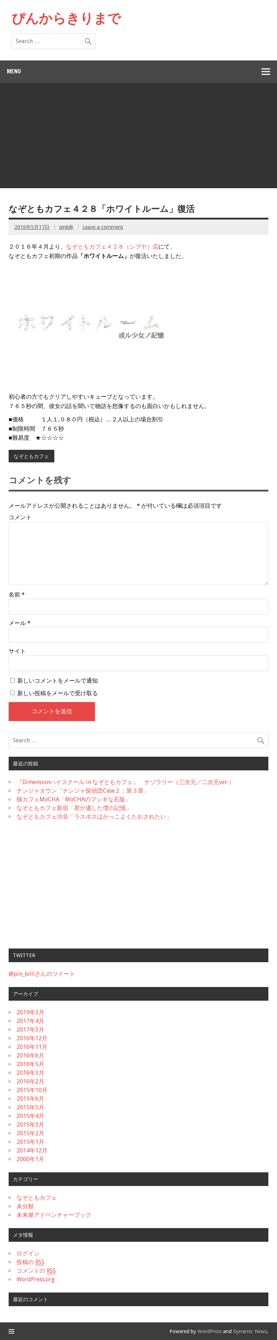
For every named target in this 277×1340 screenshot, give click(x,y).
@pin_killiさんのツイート (42, 973)
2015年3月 (30, 1124)
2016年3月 (30, 1072)
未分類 (25, 1206)
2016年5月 (30, 1064)
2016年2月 (30, 1081)
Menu (14, 71)
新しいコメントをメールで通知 (57, 680)
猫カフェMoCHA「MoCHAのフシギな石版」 (74, 799)
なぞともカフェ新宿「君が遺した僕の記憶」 (74, 808)
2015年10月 (32, 1090)
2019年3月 (30, 1012)
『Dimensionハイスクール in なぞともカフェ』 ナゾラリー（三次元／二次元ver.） (125, 782)
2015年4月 (30, 1116)
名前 (17, 595)
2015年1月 (30, 1141)
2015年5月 (30, 1107)
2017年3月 (30, 1029)
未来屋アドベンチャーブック (54, 1215)
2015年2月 (30, 1133)
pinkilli (66, 227)
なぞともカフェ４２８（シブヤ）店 (112, 246)
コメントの (36, 1271)
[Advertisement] (139, 137)
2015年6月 (30, 1098)
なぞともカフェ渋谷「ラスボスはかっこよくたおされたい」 (94, 816)
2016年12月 (32, 1038)
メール (20, 623)
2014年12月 (32, 1150)
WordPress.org (36, 1279)
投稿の (30, 1262)
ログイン (28, 1253)
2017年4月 (30, 1021)
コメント (20, 517)
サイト (17, 651)
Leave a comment (102, 227)
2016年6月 (30, 1055)
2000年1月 (30, 1159)
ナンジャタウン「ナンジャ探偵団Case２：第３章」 (83, 790)
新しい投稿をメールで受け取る (57, 693)
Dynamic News (250, 1331)
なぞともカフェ (31, 456)
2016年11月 (32, 1047)
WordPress (209, 1331)
